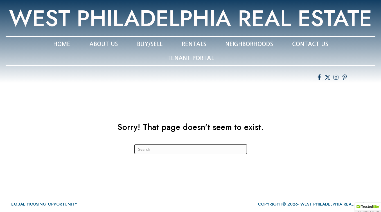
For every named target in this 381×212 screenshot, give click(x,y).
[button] (319, 77)
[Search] (190, 149)
